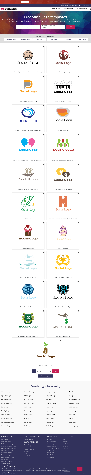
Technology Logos (74, 426)
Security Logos (73, 411)
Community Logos (6, 418)
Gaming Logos (28, 422)
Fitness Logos (28, 414)
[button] (89, 39)
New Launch (24, 2)
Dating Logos (27, 396)
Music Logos (72, 392)
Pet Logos (71, 396)
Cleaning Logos (5, 414)
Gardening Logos (29, 426)
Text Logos (68, 39)
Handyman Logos (51, 392)
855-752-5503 (74, 5)
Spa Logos (71, 418)
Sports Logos (72, 422)
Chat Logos (39, 39)
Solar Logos (72, 414)
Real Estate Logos (74, 403)
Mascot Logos (50, 418)
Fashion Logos (28, 407)
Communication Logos (7, 422)
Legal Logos (49, 411)
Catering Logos (5, 411)
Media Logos (82, 39)
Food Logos (27, 418)
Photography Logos (74, 399)
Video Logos (54, 39)
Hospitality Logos (51, 396)
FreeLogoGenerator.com (38, 2)
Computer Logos (6, 426)
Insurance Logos (51, 403)
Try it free (65, 2)
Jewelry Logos (50, 407)
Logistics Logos (50, 414)
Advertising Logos (25, 39)
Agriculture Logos (6, 396)
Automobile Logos (6, 403)
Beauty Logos (5, 407)
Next (55, 371)
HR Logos (49, 399)
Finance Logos (28, 411)
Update (70, 27)
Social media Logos (11, 39)
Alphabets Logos (6, 399)
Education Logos (28, 399)
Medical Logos (50, 426)
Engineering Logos (29, 403)
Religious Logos (73, 407)
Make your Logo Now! (46, 376)
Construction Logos (29, 392)
